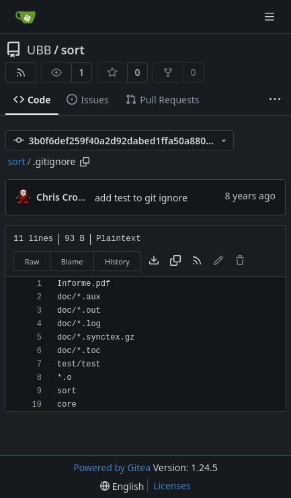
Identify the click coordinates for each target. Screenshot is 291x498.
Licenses (172, 485)
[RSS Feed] (20, 72)
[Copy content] (175, 261)
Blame (72, 261)
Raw (32, 261)
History (117, 261)
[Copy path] (84, 161)
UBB (39, 49)
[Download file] (154, 261)
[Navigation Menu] (270, 16)
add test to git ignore (141, 197)
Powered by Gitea (112, 467)
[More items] (275, 100)
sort (73, 49)
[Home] (25, 17)
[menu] (122, 486)
